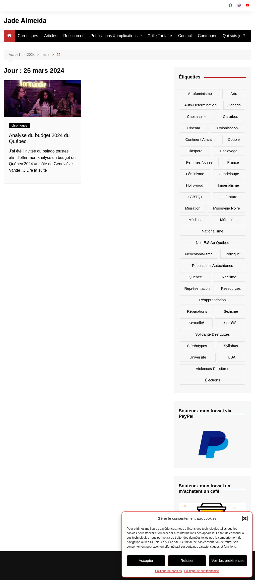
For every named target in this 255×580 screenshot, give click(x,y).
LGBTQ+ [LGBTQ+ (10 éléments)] (195, 197)
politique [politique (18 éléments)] (233, 254)
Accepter (146, 560)
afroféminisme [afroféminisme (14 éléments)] (200, 93)
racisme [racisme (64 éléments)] (229, 277)
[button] (244, 518)
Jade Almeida (25, 20)
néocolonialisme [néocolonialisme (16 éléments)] (199, 254)
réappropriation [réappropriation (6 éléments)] (212, 300)
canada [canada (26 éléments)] (234, 105)
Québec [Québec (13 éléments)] (195, 277)
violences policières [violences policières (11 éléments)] (212, 368)
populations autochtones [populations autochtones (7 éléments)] (212, 265)
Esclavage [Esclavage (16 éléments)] (228, 151)
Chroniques (28, 36)
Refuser (187, 560)
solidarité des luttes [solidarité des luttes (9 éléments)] (212, 334)
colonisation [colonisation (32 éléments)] (227, 128)
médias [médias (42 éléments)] (194, 220)
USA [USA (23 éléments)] (232, 357)
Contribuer (207, 36)
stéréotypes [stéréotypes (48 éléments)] (197, 346)
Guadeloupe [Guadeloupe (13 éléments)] (229, 174)
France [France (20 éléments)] (233, 162)
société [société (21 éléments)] (230, 323)
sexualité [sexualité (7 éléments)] (196, 323)
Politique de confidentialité (201, 571)
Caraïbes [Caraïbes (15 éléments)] (230, 116)
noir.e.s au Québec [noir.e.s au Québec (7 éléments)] (212, 242)
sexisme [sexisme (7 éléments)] (231, 311)
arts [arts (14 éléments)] (233, 93)
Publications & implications (113, 36)
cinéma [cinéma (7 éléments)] (193, 128)
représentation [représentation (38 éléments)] (197, 288)
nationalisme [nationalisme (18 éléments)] (212, 231)
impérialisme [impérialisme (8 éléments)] (228, 185)
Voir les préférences (228, 560)
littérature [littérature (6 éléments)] (228, 197)
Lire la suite (36, 170)
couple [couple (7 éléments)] (234, 139)
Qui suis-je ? (234, 36)
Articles (50, 36)
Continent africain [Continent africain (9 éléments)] (200, 139)
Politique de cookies (168, 571)
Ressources (73, 36)
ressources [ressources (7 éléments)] (231, 288)
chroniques (19, 125)
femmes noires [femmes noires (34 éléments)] (199, 162)
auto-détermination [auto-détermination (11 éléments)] (200, 105)
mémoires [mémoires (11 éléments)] (228, 220)
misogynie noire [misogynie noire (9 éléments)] (226, 208)
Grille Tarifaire (159, 36)
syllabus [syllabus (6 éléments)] (231, 346)
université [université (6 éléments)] (198, 357)
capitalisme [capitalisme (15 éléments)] (196, 116)
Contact (185, 36)
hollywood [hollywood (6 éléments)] (194, 185)
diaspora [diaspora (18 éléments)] (195, 151)
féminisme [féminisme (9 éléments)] (195, 174)
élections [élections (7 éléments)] (212, 380)
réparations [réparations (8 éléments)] (197, 311)
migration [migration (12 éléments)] (192, 208)
